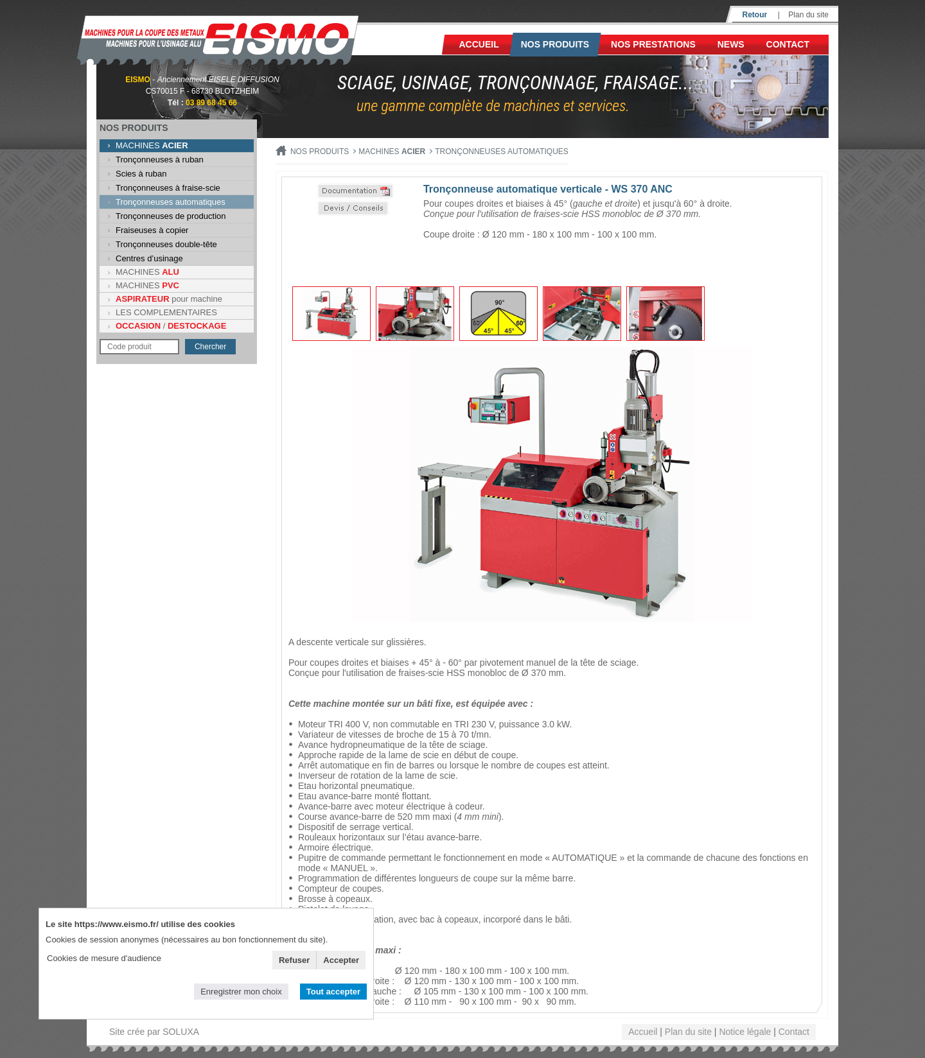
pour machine (169, 299)
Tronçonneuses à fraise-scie (168, 188)
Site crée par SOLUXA (154, 1032)
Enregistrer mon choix (240, 991)
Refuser (294, 960)
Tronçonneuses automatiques (170, 202)
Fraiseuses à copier (152, 230)
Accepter (341, 960)
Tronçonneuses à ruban (160, 159)
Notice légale (745, 1032)
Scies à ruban (141, 173)
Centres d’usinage (149, 258)
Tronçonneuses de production (171, 216)
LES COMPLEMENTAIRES (166, 312)
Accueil (479, 44)
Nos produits (555, 44)
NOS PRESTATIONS (653, 44)
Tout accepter (333, 991)
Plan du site (808, 14)
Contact (787, 44)
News (731, 44)
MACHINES (152, 145)
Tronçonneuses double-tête (166, 244)
